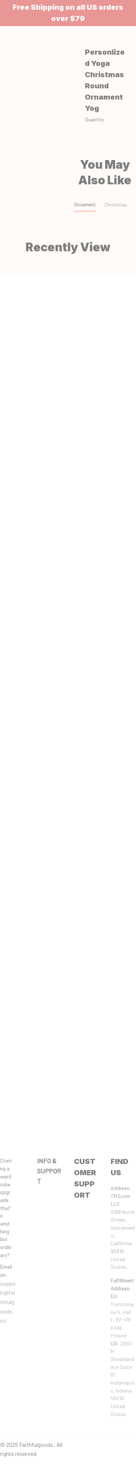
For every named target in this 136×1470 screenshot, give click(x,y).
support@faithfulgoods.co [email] (8, 1302)
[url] (8, 1270)
